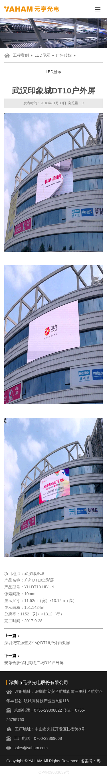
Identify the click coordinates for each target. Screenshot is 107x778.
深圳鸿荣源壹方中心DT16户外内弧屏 (37, 642)
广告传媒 (64, 55)
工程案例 (21, 55)
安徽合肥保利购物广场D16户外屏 (34, 662)
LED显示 (42, 55)
